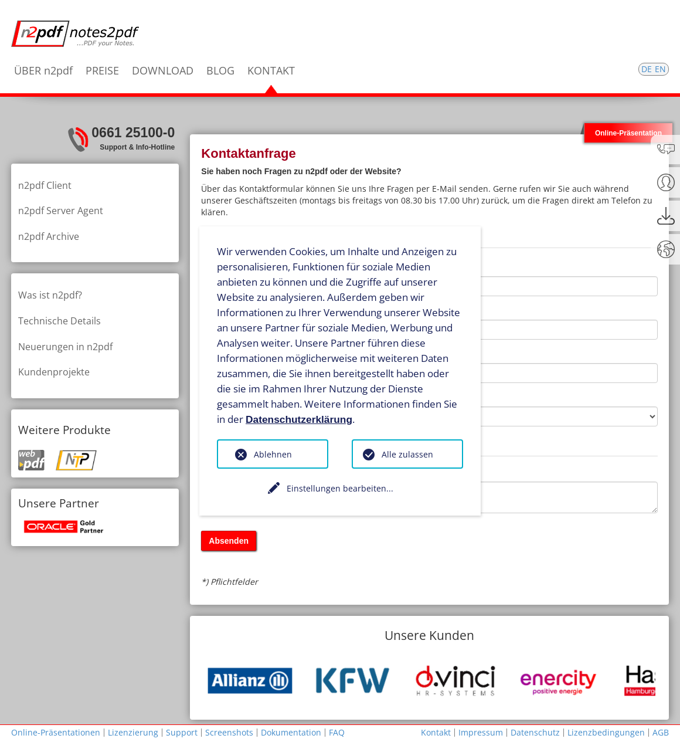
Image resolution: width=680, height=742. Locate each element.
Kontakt (436, 732)
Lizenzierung (133, 732)
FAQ (337, 732)
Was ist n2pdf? (50, 295)
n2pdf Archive (48, 236)
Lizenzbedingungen (606, 732)
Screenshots (229, 732)
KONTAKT (271, 70)
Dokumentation (291, 732)
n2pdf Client (45, 185)
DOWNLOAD (162, 70)
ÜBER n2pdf (43, 70)
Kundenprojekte (54, 371)
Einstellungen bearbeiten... (340, 488)
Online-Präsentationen (55, 732)
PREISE (102, 70)
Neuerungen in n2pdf (65, 346)
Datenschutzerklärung (299, 419)
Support (182, 732)
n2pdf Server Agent (60, 210)
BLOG (220, 70)
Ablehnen (273, 454)
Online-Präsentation (628, 133)
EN (660, 68)
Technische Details (59, 320)
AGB (660, 732)
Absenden (229, 540)
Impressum (480, 732)
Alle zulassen (407, 454)
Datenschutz (535, 732)
